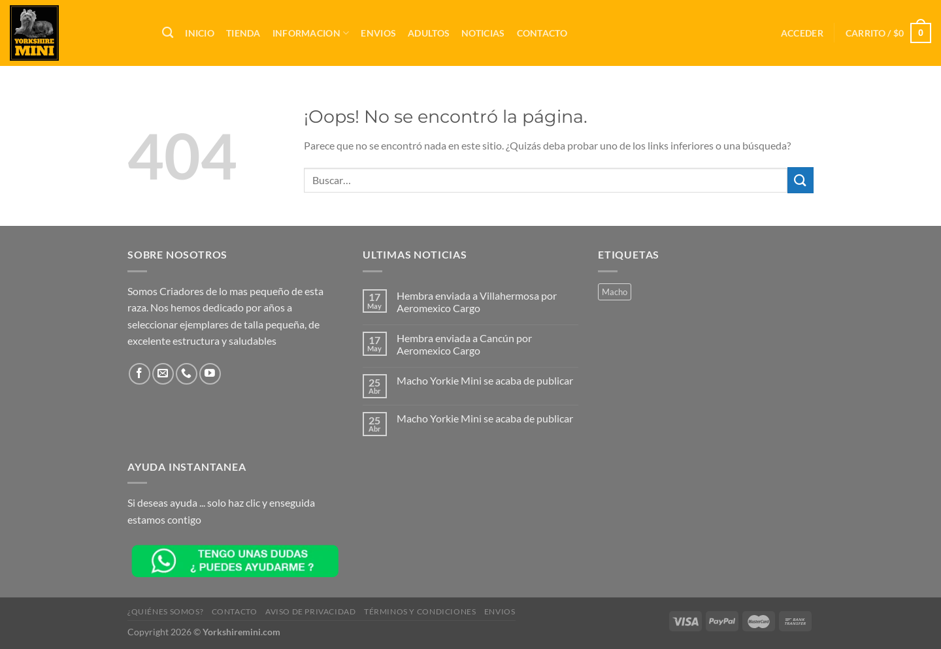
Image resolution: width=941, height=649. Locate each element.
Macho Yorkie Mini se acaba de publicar (485, 380)
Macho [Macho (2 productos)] (614, 292)
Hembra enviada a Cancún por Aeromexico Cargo (464, 344)
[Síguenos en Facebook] (139, 374)
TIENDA (243, 33)
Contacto (542, 33)
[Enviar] (800, 180)
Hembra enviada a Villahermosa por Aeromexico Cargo (477, 301)
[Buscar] (167, 33)
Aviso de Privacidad (310, 611)
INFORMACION (311, 33)
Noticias (482, 33)
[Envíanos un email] (163, 374)
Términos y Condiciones (420, 611)
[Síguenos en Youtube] (210, 374)
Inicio (199, 33)
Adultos (429, 33)
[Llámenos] (186, 374)
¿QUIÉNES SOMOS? (165, 611)
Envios (378, 33)
